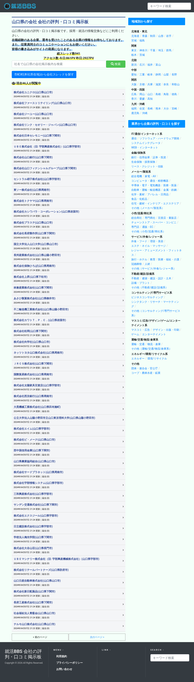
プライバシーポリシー (69, 662)
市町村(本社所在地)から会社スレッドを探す (44, 74)
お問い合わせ (64, 669)
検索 (116, 64)
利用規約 (61, 656)
